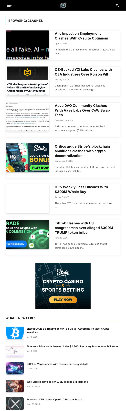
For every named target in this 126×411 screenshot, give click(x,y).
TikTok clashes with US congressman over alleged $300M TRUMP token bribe (84, 228)
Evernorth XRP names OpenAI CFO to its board (54, 399)
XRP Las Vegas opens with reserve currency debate (57, 364)
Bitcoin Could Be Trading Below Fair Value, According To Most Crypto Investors (68, 330)
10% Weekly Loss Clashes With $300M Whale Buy (81, 189)
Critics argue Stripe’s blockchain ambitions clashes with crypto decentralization (82, 151)
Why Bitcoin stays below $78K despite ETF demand (57, 381)
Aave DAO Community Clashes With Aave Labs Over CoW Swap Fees (82, 110)
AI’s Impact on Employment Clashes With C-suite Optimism (81, 35)
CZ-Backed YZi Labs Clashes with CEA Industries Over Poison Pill (83, 71)
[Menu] (9, 5)
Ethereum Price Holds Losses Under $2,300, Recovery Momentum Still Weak (72, 346)
